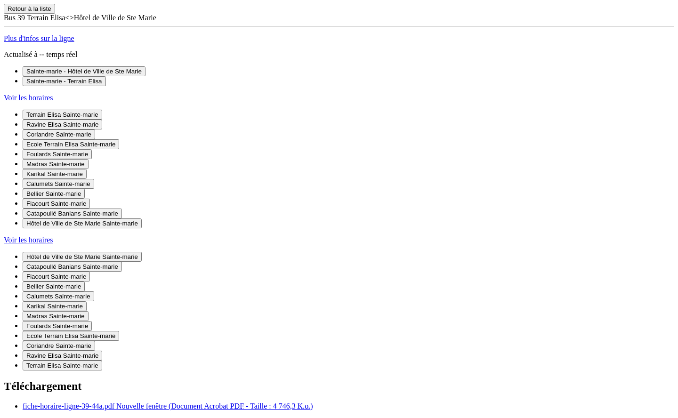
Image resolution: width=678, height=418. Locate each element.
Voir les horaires (28, 98)
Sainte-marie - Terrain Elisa (64, 81)
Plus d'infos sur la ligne (39, 38)
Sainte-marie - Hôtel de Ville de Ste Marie (84, 71)
